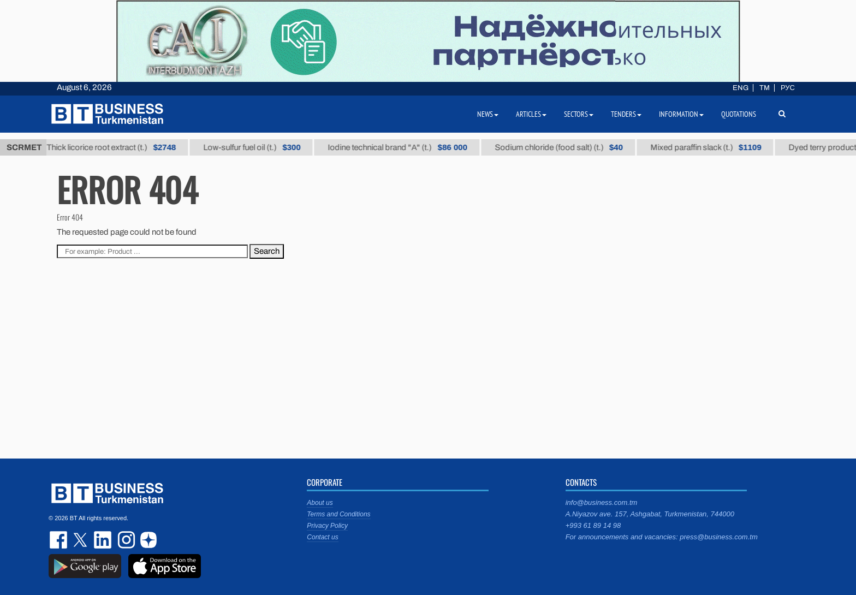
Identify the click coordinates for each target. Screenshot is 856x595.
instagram (125, 540)
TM (764, 88)
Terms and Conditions (338, 514)
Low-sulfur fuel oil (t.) (258, 147)
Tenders (626, 114)
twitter (81, 540)
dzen (147, 540)
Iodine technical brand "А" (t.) (403, 147)
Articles (531, 114)
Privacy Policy (327, 525)
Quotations (738, 114)
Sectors (578, 114)
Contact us (322, 537)
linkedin (103, 540)
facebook (59, 540)
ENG (740, 88)
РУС (788, 88)
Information (681, 114)
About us (319, 503)
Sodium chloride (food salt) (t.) (565, 147)
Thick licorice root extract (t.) (117, 147)
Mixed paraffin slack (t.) (712, 147)
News (487, 114)
